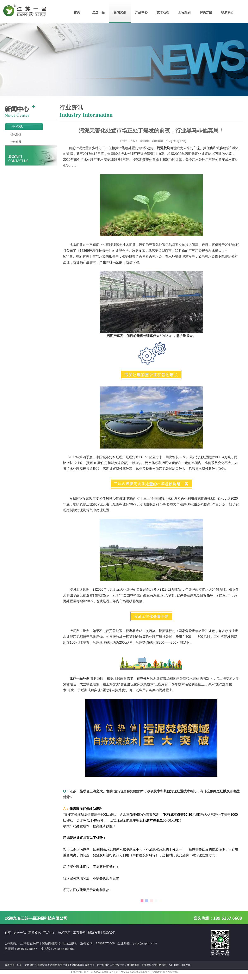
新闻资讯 (120, 12)
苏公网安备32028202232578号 (133, 971)
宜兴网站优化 (170, 971)
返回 (175, 141)
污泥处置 (13, 141)
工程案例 (184, 12)
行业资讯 (14, 126)
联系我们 (227, 12)
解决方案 (206, 12)
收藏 (182, 141)
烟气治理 (13, 134)
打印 (168, 141)
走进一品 (98, 12)
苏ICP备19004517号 (102, 971)
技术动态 (163, 12)
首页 (77, 12)
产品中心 (141, 12)
